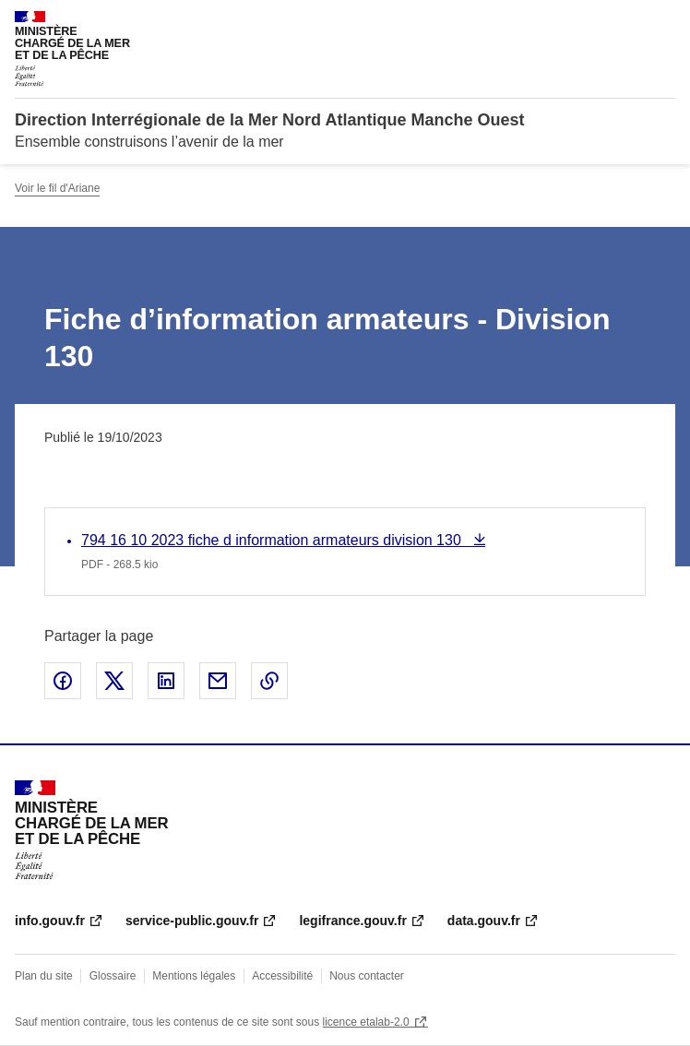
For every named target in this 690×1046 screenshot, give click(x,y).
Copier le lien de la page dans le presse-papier (269, 680)
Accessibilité (282, 975)
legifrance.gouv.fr (352, 920)
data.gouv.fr (483, 920)
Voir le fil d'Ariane (57, 188)
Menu (664, 22)
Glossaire (113, 975)
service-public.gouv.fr (191, 920)
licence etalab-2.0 (366, 1022)
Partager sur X (114, 680)
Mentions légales (193, 975)
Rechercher (627, 22)
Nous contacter (366, 975)
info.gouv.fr (50, 920)
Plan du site (44, 975)
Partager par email (217, 680)
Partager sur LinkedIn (166, 680)
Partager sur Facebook (62, 680)
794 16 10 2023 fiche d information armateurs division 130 (273, 540)
